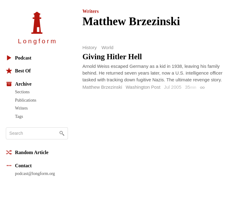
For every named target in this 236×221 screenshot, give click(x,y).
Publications (25, 100)
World (107, 47)
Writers (21, 108)
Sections (22, 91)
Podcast (18, 58)
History (89, 47)
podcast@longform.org (35, 173)
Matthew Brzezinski (102, 87)
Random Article (27, 152)
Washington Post (143, 87)
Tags (19, 116)
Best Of (18, 71)
